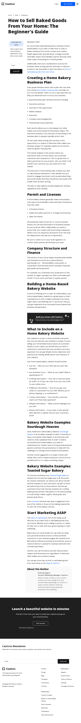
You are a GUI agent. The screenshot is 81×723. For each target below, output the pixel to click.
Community (45, 683)
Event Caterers (46, 704)
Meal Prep (44, 708)
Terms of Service (66, 679)
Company (44, 679)
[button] (77, 4)
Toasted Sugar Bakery (59, 475)
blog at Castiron (53, 563)
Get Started (68, 4)
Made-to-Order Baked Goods (48, 700)
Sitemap (63, 683)
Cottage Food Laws (67, 686)
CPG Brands (45, 711)
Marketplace (65, 669)
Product (44, 669)
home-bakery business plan (47, 90)
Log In (56, 4)
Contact (44, 686)
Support (63, 672)
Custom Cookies (46, 695)
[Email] (16, 65)
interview (35, 501)
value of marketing (38, 518)
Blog (42, 676)
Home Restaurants (47, 715)
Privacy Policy (65, 676)
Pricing (43, 672)
